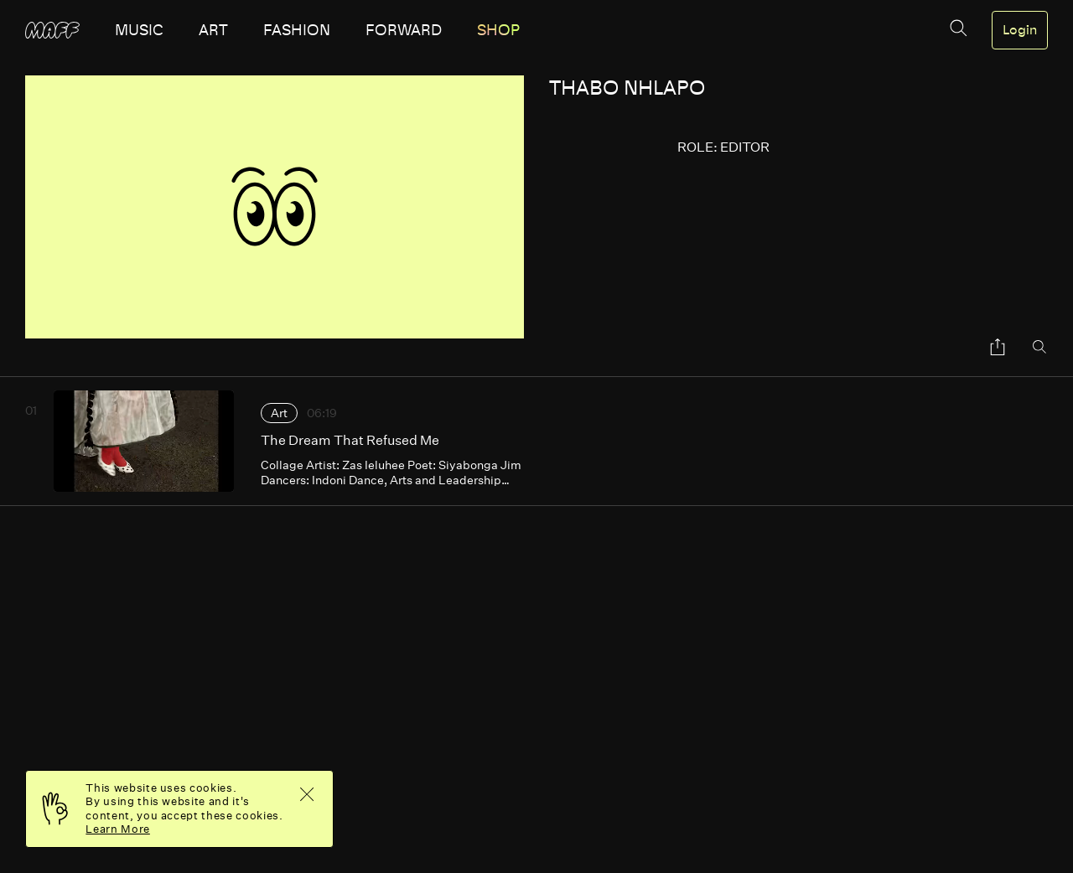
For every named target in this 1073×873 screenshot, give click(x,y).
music (139, 30)
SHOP (498, 30)
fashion (296, 30)
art (213, 30)
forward (403, 30)
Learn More (118, 829)
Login (1020, 30)
